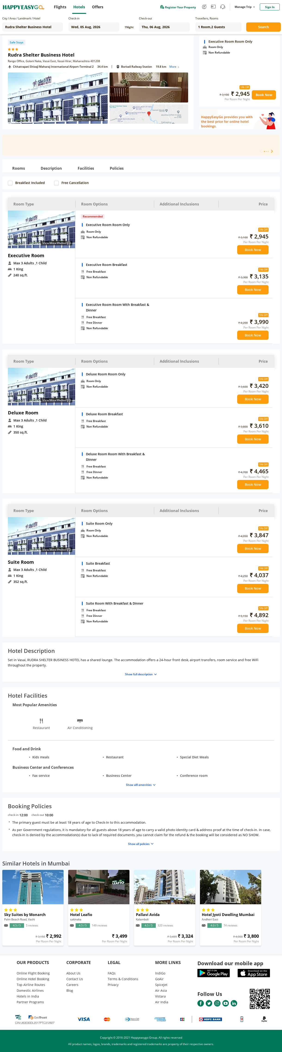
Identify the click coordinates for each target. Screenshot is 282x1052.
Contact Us (74, 979)
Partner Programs (30, 1002)
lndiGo (160, 973)
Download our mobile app (230, 963)
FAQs (112, 973)
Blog (69, 990)
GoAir (159, 979)
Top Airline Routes (31, 985)
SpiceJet (161, 985)
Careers (72, 985)
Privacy (113, 985)
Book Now (264, 95)
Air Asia (161, 990)
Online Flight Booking (33, 973)
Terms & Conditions (123, 979)
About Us (73, 973)
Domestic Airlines (30, 990)
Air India (161, 1002)
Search (263, 27)
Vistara (160, 996)
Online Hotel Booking (33, 979)
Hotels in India (28, 996)
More (174, 67)
